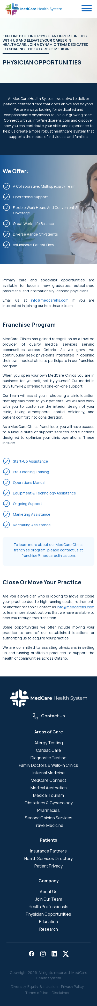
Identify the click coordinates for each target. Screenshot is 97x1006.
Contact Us (53, 716)
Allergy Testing (48, 743)
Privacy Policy (72, 986)
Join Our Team (48, 899)
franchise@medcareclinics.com (48, 555)
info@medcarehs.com (50, 300)
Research (48, 929)
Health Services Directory (48, 858)
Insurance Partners (48, 851)
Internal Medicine (49, 773)
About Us (48, 891)
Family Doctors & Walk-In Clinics (48, 765)
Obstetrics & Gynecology (49, 803)
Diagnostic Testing (48, 758)
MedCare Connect (48, 780)
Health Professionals (48, 906)
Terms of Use (36, 992)
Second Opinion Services (48, 818)
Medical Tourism (48, 795)
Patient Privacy (48, 866)
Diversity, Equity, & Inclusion (34, 986)
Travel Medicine (48, 825)
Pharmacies (48, 810)
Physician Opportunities (48, 914)
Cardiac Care (48, 750)
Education (48, 921)
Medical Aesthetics (49, 788)
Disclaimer (61, 992)
